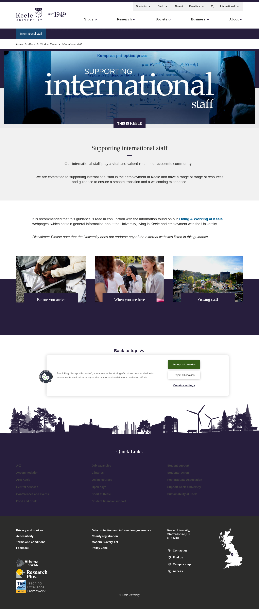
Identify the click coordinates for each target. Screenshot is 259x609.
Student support (178, 465)
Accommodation (27, 472)
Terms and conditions (30, 542)
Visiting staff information (128, 31)
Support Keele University (184, 487)
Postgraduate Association (184, 479)
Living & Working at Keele (201, 219)
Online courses (102, 479)
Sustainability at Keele (182, 494)
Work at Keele (48, 42)
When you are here (93, 31)
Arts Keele (23, 479)
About (31, 42)
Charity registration (105, 536)
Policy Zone (100, 548)
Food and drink (26, 501)
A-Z (18, 465)
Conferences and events (32, 494)
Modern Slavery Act (105, 542)
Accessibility (25, 536)
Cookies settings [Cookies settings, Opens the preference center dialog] (184, 384)
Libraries (98, 472)
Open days (99, 487)
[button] (212, 4)
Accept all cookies (184, 363)
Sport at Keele (101, 494)
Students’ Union (178, 472)
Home (19, 42)
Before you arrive (62, 31)
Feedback (22, 548)
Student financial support (109, 501)
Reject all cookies (184, 374)
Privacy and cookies (30, 530)
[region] (138, 375)
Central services (27, 487)
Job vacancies (101, 465)
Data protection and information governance (121, 530)
